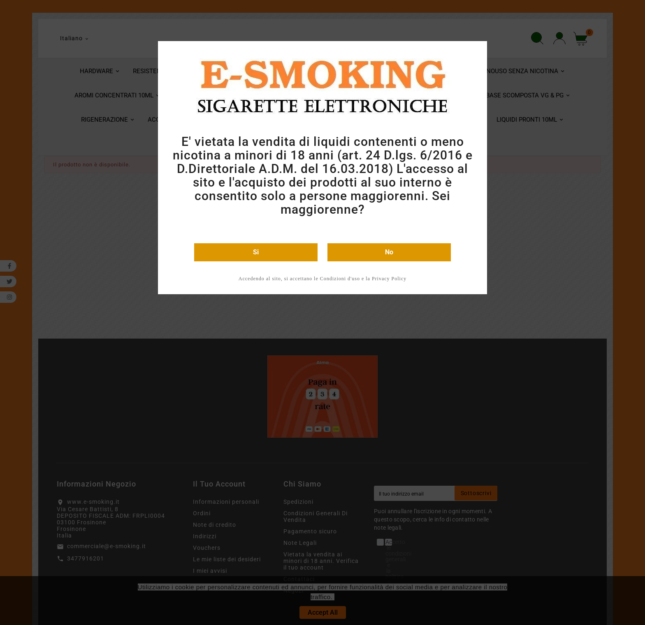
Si (256, 252)
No (389, 252)
